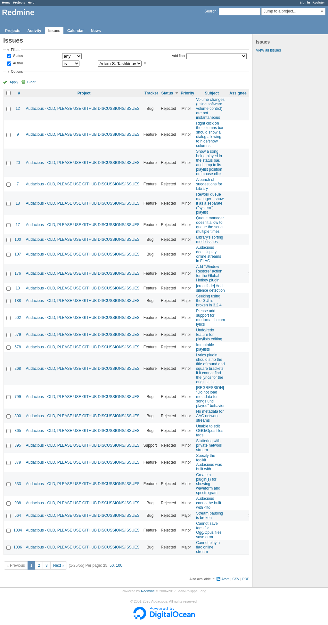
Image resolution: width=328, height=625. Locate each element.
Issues (54, 30)
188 (17, 300)
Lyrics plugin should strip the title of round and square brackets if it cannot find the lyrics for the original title (210, 368)
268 (17, 368)
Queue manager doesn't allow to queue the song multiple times (210, 225)
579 (17, 334)
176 (17, 273)
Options (17, 71)
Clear (31, 82)
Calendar (75, 30)
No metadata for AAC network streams (210, 416)
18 (18, 203)
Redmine (148, 591)
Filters (15, 50)
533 (17, 484)
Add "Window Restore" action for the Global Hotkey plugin (209, 273)
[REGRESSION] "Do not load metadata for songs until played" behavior (210, 397)
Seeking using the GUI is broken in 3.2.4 (208, 300)
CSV (235, 579)
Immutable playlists (205, 347)
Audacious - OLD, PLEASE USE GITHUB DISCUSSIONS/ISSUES (83, 108)
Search (210, 11)
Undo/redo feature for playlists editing (209, 334)
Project (84, 93)
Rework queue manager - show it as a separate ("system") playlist (210, 203)
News (96, 30)
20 (18, 162)
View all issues (268, 50)
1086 (17, 547)
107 (17, 254)
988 (17, 503)
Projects (19, 2)
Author (17, 63)
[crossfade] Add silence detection (210, 288)
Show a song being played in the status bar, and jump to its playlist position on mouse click (209, 162)
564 (17, 515)
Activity (34, 30)
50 (112, 565)
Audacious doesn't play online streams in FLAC (208, 254)
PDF (245, 579)
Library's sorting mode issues (209, 239)
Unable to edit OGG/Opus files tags (209, 430)
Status (17, 56)
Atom (225, 579)
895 (17, 445)
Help (31, 2)
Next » (58, 565)
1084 (17, 530)
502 (17, 317)
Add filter (178, 56)
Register (319, 2)
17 (18, 225)
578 (17, 347)
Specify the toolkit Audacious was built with (209, 462)
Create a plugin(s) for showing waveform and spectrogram (208, 484)
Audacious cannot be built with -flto (208, 503)
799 (17, 396)
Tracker (151, 93)
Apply (14, 82)
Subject (212, 93)
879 (17, 462)
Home (6, 2)
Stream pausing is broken (209, 515)
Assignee (237, 93)
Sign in (305, 2)
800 (17, 416)
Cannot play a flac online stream (208, 547)
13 (18, 288)
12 (18, 108)
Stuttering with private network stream (209, 445)
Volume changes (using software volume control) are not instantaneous (210, 108)
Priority (187, 93)
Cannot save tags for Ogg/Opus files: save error (209, 530)
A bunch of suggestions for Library (209, 184)
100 (17, 239)
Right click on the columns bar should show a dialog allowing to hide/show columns (209, 134)
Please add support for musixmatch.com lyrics (210, 318)
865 (17, 430)
